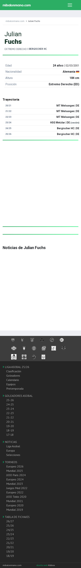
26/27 (10, 521)
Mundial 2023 (14, 483)
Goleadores (13, 375)
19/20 (10, 551)
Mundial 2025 (14, 470)
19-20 (10, 426)
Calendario (12, 380)
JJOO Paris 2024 (16, 475)
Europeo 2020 (14, 505)
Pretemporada (14, 388)
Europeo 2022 (14, 492)
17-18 (10, 434)
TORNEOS (10, 462)
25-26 (10, 400)
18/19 (10, 556)
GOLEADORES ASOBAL (18, 396)
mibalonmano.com (15, 21)
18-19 (10, 430)
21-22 (10, 417)
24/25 (10, 530)
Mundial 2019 (14, 509)
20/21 (10, 547)
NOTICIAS (10, 442)
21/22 (10, 543)
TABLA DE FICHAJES (16, 517)
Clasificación (13, 371)
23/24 (10, 534)
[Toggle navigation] (70, 5)
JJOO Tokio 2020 (16, 496)
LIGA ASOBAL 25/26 (16, 367)
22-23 (10, 413)
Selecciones (13, 455)
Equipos (11, 384)
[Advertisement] (39, 187)
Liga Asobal (13, 446)
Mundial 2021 (14, 501)
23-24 (10, 409)
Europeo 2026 (14, 466)
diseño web (42, 565)
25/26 (10, 525)
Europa (10, 450)
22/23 (10, 538)
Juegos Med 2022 (16, 488)
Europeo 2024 (14, 479)
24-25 (10, 404)
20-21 (10, 421)
